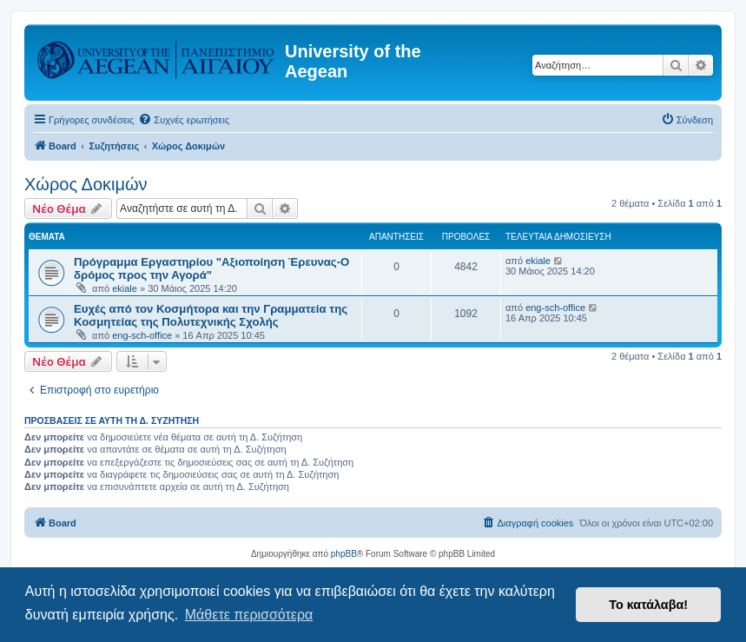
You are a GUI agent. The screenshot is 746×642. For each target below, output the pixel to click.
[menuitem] (183, 119)
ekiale (124, 288)
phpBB (344, 554)
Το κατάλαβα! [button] (648, 605)
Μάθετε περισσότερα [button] (249, 614)
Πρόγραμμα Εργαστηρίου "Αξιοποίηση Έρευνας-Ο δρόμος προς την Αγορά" (211, 268)
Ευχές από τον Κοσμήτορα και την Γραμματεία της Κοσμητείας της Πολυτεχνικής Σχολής (210, 315)
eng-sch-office (142, 335)
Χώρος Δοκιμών (86, 184)
